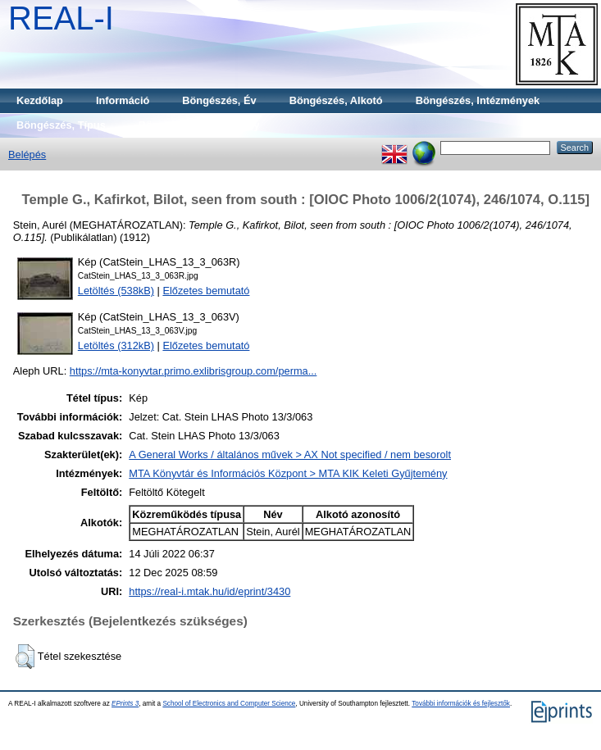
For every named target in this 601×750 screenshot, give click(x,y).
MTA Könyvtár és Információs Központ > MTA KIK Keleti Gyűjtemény (288, 473)
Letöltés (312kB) (116, 345)
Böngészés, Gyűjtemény (199, 125)
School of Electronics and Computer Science (228, 703)
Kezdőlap (39, 100)
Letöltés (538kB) (116, 290)
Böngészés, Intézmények (478, 100)
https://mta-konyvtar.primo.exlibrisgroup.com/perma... (193, 371)
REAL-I (61, 18)
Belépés (27, 154)
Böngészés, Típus (61, 125)
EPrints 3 (125, 703)
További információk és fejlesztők (461, 703)
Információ (122, 100)
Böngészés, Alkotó (336, 100)
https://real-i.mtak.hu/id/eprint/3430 (209, 591)
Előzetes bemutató (205, 290)
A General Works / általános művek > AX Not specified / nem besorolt (290, 454)
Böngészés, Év (219, 100)
